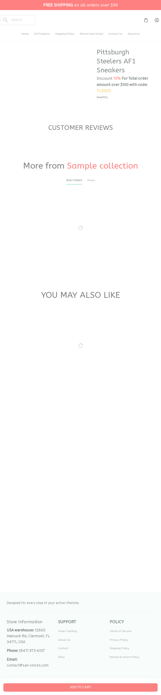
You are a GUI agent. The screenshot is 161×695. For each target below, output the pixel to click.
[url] (28, 666)
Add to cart (80, 687)
